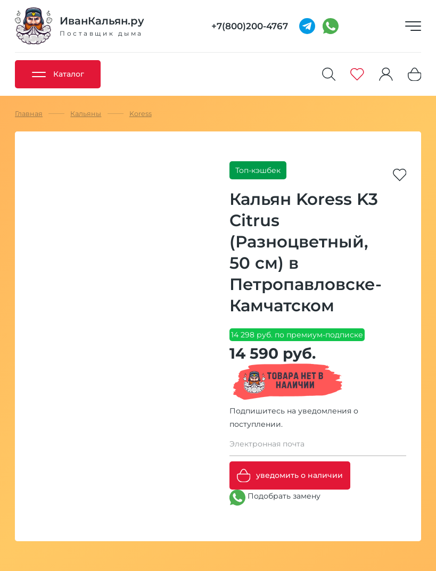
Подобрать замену (274, 498)
